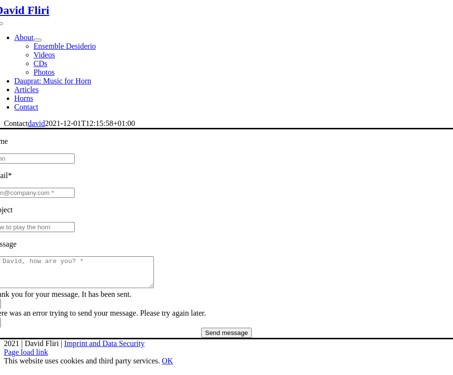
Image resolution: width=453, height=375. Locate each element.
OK (167, 366)
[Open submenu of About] (37, 40)
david (36, 123)
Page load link (26, 358)
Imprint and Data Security (104, 349)
